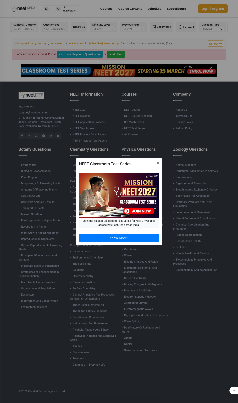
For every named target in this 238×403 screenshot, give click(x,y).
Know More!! (119, 238)
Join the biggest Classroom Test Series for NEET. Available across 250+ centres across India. (119, 223)
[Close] (158, 163)
